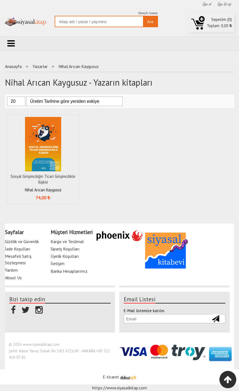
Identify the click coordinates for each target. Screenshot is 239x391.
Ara (150, 21)
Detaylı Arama (147, 13)
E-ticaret (111, 377)
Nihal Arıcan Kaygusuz (43, 190)
